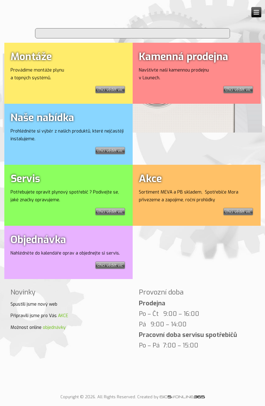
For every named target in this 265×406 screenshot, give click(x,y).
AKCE (63, 316)
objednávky (54, 327)
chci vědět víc (110, 89)
